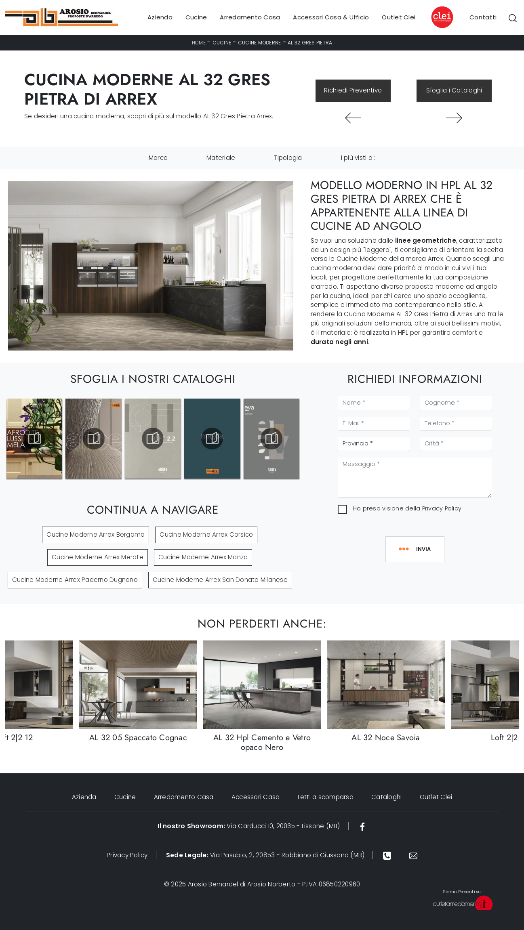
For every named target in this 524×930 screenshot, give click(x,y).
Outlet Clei (398, 17)
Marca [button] (158, 157)
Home (199, 42)
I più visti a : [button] (358, 157)
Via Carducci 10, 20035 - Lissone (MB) (249, 826)
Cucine (196, 17)
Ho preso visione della (407, 508)
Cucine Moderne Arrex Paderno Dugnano (75, 579)
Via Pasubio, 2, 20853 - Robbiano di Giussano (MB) (265, 855)
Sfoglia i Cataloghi (454, 90)
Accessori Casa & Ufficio (331, 17)
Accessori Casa (255, 797)
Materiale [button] (220, 157)
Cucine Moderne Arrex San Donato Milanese (220, 579)
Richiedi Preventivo (353, 90)
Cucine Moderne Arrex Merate (97, 557)
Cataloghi (386, 797)
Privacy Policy (442, 508)
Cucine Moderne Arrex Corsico (206, 534)
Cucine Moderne (259, 42)
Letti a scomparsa (326, 797)
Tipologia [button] (288, 157)
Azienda (160, 17)
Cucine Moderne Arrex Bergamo (95, 534)
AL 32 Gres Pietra (310, 42)
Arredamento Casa (250, 17)
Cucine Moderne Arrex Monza (203, 557)
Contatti (483, 17)
